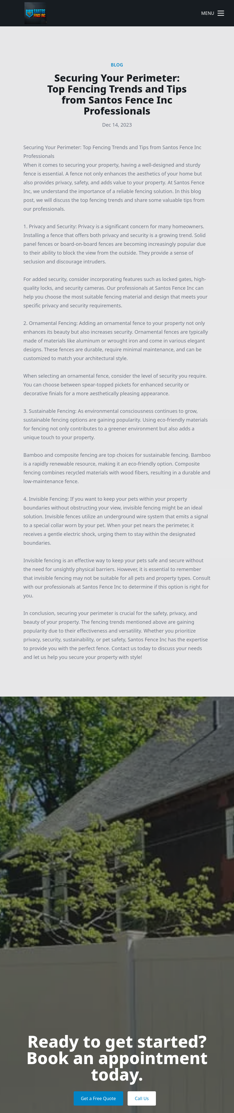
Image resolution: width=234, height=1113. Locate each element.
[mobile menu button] (220, 13)
